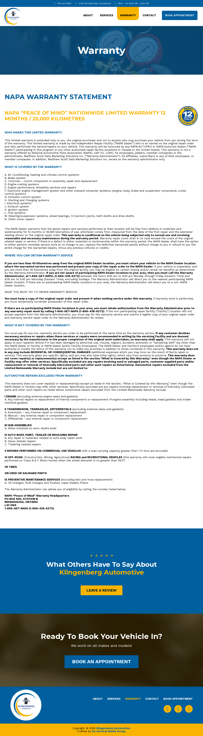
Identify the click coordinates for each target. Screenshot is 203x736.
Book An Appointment (101, 662)
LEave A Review (101, 590)
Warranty (128, 15)
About (88, 15)
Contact (149, 15)
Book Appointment (179, 15)
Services (106, 15)
